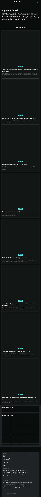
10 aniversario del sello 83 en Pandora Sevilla (16, 351)
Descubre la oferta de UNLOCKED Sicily (14, 164)
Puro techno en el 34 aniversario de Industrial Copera (15, 472)
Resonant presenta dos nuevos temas (12, 475)
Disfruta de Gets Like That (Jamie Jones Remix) (17, 258)
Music (20, 254)
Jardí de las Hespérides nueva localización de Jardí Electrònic (18, 304)
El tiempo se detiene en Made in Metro (14, 212)
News (20, 66)
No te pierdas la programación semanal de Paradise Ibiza (19, 118)
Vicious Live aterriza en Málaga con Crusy (13, 474)
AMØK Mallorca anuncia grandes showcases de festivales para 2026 (20, 70)
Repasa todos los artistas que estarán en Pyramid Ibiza (19, 397)
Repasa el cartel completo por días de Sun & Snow (15, 470)
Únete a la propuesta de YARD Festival (12, 487)
